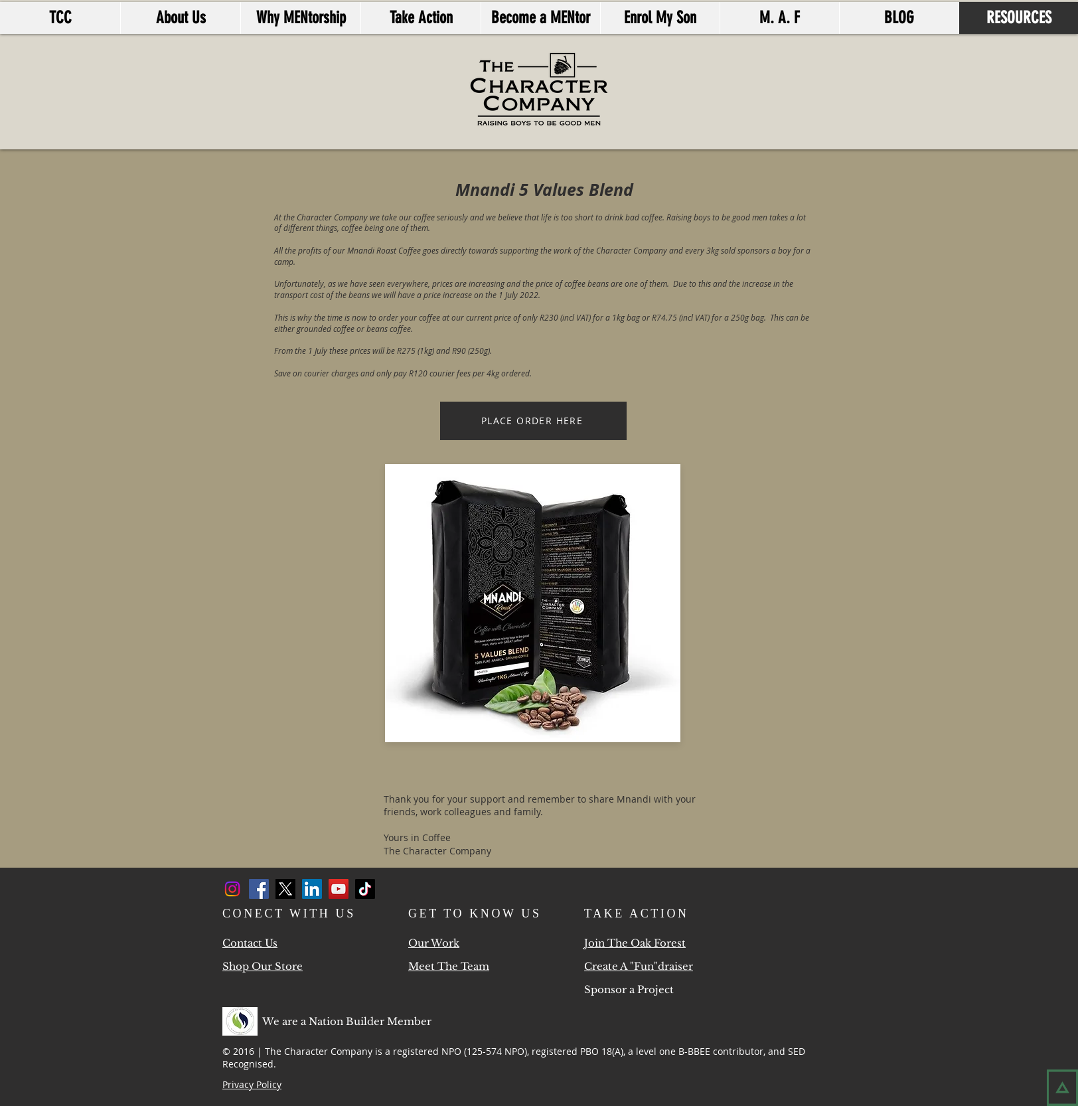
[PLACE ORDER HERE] (533, 421)
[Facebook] (259, 889)
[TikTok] (365, 889)
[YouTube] (338, 889)
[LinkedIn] (312, 889)
